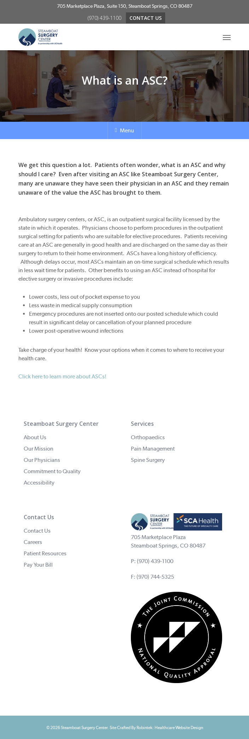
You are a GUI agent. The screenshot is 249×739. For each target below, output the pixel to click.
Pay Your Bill (38, 564)
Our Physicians (42, 460)
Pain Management (153, 448)
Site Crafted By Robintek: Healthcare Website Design (156, 727)
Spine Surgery (148, 460)
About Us (35, 437)
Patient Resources (45, 553)
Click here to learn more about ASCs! (62, 376)
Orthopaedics (148, 437)
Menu (124, 130)
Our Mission (38, 448)
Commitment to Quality (52, 471)
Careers (33, 542)
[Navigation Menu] (227, 37)
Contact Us (37, 530)
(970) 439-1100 (155, 561)
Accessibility (39, 482)
